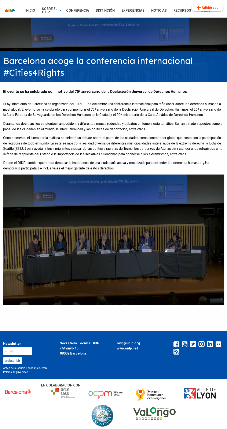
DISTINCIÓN (105, 10)
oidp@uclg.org (128, 343)
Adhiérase (208, 8)
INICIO (30, 10)
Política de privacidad (15, 372)
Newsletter (12, 344)
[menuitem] (12, 10)
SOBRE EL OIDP (49, 10)
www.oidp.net (127, 348)
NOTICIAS (159, 10)
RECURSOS (182, 10)
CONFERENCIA (77, 10)
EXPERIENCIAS (132, 10)
